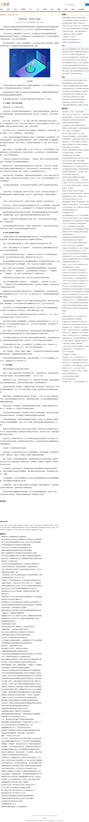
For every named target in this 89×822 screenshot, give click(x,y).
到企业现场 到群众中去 (68, 212)
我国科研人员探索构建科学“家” (70, 373)
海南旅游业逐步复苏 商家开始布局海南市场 (73, 83)
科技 (51, 9)
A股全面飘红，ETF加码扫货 (69, 354)
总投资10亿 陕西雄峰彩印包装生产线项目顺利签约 (17, 795)
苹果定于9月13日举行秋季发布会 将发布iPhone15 (74, 286)
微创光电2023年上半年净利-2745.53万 (13, 793)
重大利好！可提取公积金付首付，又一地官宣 (73, 133)
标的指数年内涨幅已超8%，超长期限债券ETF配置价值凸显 (20, 749)
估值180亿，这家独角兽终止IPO (11, 645)
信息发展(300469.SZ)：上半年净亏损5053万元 (74, 349)
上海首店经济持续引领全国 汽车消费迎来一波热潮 (75, 80)
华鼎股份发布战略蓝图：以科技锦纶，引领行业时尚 (18, 733)
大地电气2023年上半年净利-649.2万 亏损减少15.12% (75, 283)
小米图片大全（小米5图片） (69, 36)
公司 (37, 9)
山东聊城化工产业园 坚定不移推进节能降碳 (15, 667)
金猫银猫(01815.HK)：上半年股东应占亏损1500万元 (75, 327)
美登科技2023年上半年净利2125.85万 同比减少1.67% (75, 272)
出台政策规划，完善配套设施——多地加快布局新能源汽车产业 (21, 774)
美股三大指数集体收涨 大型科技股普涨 (72, 319)
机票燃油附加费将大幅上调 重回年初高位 (14, 651)
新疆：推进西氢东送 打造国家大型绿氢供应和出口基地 (19, 553)
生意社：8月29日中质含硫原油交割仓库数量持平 (74, 270)
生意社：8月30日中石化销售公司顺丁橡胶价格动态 (75, 242)
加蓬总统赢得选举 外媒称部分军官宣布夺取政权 (16, 550)
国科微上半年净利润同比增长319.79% (72, 39)
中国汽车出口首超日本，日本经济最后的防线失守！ (75, 31)
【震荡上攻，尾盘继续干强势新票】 (13, 613)
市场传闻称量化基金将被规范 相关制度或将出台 (16, 643)
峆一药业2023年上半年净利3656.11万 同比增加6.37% (18, 790)
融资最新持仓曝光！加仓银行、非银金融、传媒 (74, 196)
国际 (58, 9)
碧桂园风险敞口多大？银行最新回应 (71, 155)
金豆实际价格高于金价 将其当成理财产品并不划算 (75, 94)
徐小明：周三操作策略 (68, 351)
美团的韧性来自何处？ (8, 621)
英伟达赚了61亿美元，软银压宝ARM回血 (14, 648)
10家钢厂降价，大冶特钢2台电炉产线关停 (14, 629)
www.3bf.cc (45, 815)
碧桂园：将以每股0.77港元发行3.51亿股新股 (73, 191)
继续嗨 (64, 310)
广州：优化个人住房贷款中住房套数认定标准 (15, 787)
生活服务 (81, 9)
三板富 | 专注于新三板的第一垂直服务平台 (8, 4)
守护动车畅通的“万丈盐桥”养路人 (71, 174)
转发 (64, 313)
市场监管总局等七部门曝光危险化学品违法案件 (74, 237)
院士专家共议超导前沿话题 (69, 379)
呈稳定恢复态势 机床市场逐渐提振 (71, 122)
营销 (13, 14)
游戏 (72, 9)
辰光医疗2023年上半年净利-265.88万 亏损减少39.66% (18, 785)
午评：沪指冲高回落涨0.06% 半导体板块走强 (15, 656)
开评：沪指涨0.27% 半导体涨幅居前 (71, 131)
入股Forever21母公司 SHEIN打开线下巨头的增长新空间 (19, 697)
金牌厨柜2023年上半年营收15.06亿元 (13, 716)
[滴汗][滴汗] (5, 594)
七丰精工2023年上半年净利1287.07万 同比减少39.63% (75, 280)
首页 (1, 9)
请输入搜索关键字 (70, 4)
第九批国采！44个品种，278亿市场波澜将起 (73, 111)
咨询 (65, 9)
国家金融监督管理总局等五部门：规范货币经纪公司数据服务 (21, 714)
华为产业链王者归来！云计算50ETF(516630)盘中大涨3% (19, 768)
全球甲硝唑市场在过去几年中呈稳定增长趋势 (15, 635)
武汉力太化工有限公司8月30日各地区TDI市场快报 (17, 632)
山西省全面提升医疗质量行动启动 (71, 261)
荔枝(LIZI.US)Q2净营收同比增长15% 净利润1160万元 (75, 294)
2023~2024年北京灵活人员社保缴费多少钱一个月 (17, 725)
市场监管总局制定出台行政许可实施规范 (72, 240)
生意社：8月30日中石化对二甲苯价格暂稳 (73, 245)
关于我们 (44, 818)
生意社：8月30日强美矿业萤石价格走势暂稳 (73, 226)
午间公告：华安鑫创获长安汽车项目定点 (14, 637)
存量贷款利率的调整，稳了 (10, 572)
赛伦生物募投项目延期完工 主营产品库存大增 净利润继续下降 (21, 659)
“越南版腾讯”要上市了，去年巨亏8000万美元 (15, 727)
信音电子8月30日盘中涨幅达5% (11, 599)
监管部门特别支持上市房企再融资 (71, 147)
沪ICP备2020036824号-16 (43, 820)
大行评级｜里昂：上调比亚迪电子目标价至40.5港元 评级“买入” (21, 681)
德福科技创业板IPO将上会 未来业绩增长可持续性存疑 (76, 88)
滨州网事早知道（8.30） (9, 804)
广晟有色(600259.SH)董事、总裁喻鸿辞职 (72, 34)
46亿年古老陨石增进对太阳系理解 (71, 376)
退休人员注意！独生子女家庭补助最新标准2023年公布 (18, 588)
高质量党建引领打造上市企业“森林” (71, 267)
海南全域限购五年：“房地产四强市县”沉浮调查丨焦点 (76, 139)
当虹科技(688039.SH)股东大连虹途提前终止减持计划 (75, 360)
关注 (30, 9)
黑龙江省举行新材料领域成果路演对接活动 (15, 705)
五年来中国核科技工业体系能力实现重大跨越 (15, 545)
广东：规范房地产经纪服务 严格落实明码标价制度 (17, 719)
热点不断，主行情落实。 (69, 188)
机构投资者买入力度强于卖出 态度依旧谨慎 (73, 102)
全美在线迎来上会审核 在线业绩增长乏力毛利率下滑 (75, 91)
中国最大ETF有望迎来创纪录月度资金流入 (15, 755)
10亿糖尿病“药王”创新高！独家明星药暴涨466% (74, 125)
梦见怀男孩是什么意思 (8, 624)
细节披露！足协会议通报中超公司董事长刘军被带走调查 (19, 700)
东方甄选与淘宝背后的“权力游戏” (12, 801)
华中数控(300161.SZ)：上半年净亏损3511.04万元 (74, 357)
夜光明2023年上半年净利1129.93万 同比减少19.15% (75, 275)
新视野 (23, 9)
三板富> (10, 14)
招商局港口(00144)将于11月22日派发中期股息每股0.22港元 (20, 618)
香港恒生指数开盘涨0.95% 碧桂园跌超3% (14, 806)
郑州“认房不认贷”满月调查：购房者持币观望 (73, 161)
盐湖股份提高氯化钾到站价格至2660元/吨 (14, 708)
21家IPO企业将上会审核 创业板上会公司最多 (73, 96)
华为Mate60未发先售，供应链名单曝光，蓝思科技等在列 (19, 566)
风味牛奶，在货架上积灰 (9, 561)
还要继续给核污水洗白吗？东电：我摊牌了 (15, 782)
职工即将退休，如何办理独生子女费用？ (14, 607)
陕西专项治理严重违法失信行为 (70, 210)
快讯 (15, 9)
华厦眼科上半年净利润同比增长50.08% (72, 42)
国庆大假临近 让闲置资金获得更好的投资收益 (74, 99)
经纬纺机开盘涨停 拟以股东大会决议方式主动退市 (17, 798)
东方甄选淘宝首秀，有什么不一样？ (13, 577)
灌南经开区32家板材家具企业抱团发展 (13, 536)
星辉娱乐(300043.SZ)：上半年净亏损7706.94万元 (74, 368)
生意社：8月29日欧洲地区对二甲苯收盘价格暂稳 (74, 223)
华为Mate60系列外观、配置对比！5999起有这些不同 (18, 626)
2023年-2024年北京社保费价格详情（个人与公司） (75, 250)
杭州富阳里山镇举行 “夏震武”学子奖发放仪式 (16, 711)
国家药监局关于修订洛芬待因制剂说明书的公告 (74, 120)
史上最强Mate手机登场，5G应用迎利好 (72, 152)
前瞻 (44, 9)
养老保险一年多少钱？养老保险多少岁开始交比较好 (75, 231)
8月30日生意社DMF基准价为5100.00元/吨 (72, 199)
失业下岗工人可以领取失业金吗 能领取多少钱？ (16, 547)
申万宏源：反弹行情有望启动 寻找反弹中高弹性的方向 (19, 662)
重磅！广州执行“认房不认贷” (10, 735)
